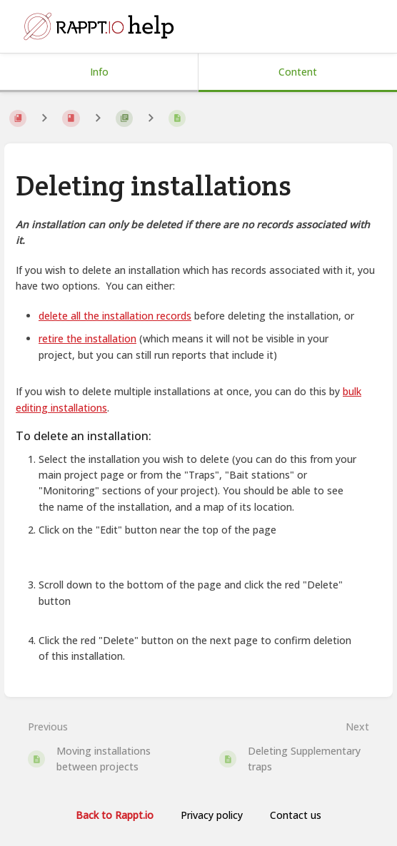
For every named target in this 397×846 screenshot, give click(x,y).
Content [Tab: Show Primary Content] (297, 71)
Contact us (295, 815)
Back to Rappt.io (115, 815)
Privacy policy (212, 815)
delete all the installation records (115, 315)
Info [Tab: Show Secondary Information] (99, 71)
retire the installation (87, 338)
